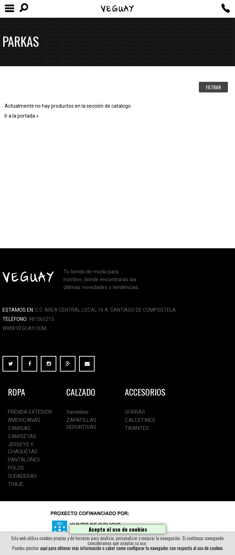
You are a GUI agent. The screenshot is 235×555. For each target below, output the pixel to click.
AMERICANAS (24, 420)
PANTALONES (24, 460)
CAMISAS (19, 428)
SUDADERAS (22, 476)
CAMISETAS (22, 436)
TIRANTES (137, 428)
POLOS (16, 468)
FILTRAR (213, 87)
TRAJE (15, 484)
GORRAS (135, 412)
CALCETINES (140, 420)
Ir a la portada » (22, 116)
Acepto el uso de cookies (118, 529)
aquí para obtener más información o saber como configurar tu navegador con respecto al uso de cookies (131, 548)
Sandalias (77, 412)
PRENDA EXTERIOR (30, 412)
